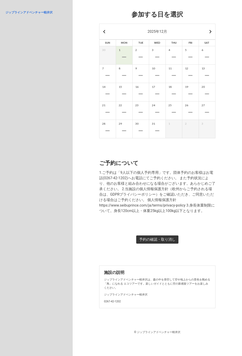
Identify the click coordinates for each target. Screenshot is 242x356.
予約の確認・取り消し (157, 239)
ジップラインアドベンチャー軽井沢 (29, 12)
